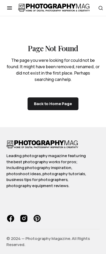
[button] (9, 8)
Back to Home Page (53, 103)
